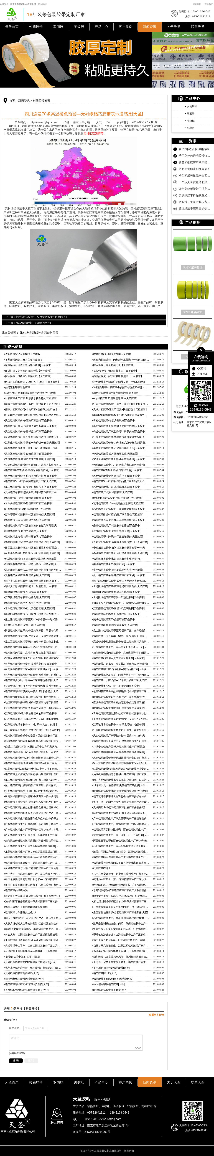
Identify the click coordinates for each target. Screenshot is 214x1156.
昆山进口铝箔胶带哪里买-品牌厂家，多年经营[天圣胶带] (120, 630)
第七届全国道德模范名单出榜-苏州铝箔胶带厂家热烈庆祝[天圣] (120, 901)
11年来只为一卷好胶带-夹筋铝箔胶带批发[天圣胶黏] (120, 785)
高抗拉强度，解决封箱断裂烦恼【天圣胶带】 (117, 376)
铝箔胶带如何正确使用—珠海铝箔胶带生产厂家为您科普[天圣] (32, 862)
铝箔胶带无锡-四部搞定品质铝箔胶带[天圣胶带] (119, 520)
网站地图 (197, 4)
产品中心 (101, 27)
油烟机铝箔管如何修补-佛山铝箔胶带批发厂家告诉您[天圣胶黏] (120, 774)
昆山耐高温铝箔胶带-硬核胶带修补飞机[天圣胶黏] (32, 730)
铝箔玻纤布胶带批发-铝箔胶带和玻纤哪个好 (117, 558)
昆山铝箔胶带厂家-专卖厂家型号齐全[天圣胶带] (30, 486)
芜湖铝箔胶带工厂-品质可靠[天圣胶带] (114, 619)
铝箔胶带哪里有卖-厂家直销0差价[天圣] (26, 984)
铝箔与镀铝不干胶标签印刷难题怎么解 (26, 906)
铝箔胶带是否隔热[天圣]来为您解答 (112, 978)
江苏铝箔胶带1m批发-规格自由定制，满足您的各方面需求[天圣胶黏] (32, 768)
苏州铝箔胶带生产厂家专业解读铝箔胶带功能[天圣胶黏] (32, 846)
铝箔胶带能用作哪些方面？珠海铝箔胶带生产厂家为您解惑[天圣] (120, 857)
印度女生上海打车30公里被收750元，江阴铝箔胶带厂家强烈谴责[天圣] (120, 895)
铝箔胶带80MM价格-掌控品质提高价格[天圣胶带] (31, 470)
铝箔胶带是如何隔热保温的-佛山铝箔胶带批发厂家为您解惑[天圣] (32, 774)
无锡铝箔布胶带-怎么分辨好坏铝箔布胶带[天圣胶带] (32, 492)
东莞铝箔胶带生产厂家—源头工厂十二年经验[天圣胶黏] (120, 835)
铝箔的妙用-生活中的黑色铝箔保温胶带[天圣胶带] (32, 542)
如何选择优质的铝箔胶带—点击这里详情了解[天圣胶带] (120, 652)
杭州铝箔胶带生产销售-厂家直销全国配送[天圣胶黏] (120, 813)
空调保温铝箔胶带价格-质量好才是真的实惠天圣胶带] (32, 464)
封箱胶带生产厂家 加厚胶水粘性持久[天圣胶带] (30, 398)
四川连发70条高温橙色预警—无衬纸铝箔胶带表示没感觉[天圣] (120, 956)
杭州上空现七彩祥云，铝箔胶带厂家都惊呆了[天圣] (32, 967)
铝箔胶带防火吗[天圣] (104, 973)
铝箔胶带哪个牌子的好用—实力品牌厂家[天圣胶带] (120, 669)
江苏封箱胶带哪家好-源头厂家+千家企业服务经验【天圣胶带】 (120, 403)
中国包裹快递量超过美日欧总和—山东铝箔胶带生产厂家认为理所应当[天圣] (32, 879)
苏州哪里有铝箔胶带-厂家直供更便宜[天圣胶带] (119, 508)
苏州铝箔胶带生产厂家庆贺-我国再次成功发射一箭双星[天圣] (120, 918)
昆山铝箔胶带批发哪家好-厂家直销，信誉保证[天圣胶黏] (32, 785)
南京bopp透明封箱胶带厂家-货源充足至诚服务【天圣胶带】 (120, 415)
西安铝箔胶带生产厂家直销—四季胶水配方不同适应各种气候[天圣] (32, 835)
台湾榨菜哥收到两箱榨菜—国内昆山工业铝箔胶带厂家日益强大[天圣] (32, 951)
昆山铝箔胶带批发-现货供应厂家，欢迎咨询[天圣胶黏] (32, 779)
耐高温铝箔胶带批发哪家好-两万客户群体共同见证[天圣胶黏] (32, 796)
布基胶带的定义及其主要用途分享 (23, 359)
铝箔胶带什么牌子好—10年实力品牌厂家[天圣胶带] (120, 680)
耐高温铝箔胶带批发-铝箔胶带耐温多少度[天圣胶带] (32, 547)
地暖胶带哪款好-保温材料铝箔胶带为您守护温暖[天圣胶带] (32, 702)
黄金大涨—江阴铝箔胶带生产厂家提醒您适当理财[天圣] (32, 934)
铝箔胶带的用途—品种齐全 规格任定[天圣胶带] (30, 652)
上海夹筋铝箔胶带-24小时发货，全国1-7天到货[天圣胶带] (120, 719)
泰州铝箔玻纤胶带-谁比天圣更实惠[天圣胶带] (29, 608)
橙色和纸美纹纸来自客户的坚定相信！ (195, 175)
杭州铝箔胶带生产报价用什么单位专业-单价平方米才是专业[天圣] (32, 818)
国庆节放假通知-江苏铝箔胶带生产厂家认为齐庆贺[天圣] (32, 918)
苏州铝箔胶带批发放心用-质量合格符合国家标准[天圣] (32, 807)
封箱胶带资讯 (41, 100)
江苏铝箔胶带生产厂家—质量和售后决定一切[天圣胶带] (120, 647)
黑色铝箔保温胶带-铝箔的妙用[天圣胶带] (27, 575)
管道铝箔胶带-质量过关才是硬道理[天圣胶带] (29, 459)
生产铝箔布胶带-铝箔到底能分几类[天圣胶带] (117, 569)
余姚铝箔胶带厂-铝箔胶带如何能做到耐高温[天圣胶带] (32, 525)
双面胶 (58, 27)
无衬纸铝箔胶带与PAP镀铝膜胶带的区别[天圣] (30, 962)
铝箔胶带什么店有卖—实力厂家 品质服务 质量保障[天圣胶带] (120, 636)
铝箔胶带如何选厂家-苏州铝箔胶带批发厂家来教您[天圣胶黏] (32, 752)
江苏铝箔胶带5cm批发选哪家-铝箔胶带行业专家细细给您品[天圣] (120, 768)
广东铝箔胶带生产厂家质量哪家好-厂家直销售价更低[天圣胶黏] (120, 818)
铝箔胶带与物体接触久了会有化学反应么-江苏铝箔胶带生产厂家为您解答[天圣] (120, 862)
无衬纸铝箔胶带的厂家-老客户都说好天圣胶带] (118, 464)
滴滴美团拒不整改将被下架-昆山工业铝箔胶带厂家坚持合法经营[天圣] (120, 951)
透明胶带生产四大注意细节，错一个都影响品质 (119, 381)
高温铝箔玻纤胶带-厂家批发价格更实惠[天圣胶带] (120, 553)
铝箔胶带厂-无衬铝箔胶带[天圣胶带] (112, 492)
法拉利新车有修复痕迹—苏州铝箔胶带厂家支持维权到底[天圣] (32, 901)
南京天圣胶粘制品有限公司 (23, 4)
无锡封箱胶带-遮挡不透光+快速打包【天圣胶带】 (120, 409)
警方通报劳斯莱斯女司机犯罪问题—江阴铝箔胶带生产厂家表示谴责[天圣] (120, 929)
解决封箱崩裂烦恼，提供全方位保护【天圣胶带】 (32, 381)
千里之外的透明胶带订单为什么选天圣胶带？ (195, 155)
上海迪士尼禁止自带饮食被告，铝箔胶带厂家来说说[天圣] (120, 962)
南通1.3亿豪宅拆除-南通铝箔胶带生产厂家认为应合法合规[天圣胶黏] (32, 746)
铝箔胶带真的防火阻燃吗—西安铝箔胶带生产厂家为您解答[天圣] (120, 829)
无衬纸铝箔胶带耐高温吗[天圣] (21, 973)
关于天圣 (173, 27)
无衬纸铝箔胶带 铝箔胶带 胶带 (39, 332)
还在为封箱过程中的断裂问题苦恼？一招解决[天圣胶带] (120, 359)
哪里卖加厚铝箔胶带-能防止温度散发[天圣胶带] (30, 586)
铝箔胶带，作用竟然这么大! (20, 912)
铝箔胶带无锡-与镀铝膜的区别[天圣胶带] (27, 520)
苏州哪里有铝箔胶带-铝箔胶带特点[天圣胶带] (29, 514)
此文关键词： (10, 332)
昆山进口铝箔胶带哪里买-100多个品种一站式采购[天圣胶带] (32, 619)
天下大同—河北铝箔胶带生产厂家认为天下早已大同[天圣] (32, 873)
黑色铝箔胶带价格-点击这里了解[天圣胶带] (116, 475)
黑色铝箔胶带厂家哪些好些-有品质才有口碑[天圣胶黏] (120, 735)
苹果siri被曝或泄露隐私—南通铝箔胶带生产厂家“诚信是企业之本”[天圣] (32, 929)
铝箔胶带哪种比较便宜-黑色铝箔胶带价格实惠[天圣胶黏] (120, 752)
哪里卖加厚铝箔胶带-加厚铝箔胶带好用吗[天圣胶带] (32, 580)
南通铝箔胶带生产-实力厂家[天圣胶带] (114, 564)
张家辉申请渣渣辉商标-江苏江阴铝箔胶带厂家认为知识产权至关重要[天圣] (32, 940)
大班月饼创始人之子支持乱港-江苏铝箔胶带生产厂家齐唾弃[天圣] (32, 923)
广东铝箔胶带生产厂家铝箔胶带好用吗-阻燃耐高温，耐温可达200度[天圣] (120, 824)
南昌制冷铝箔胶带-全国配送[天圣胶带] (25, 591)
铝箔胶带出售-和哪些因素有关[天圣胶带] (115, 625)
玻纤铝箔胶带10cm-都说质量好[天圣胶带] (27, 508)
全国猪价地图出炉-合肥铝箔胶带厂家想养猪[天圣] (120, 912)
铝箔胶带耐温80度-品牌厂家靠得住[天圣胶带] (117, 514)
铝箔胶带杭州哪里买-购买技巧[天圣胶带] (27, 602)
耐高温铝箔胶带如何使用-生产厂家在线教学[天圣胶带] (120, 696)
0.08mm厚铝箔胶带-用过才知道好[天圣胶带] (117, 497)
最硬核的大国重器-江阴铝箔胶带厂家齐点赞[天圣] (32, 895)
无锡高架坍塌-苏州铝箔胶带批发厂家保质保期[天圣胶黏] (120, 807)
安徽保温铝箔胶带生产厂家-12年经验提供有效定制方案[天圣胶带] (32, 658)
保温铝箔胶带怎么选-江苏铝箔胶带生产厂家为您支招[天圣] (32, 868)
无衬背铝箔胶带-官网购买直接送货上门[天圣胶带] (120, 542)
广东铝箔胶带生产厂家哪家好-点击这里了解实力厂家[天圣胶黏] (32, 824)
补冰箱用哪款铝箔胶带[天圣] (108, 984)
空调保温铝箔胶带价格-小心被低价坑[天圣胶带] (119, 459)
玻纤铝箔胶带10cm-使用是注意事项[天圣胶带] (118, 503)
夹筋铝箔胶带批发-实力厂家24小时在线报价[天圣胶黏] (32, 790)
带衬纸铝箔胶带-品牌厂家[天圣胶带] (24, 625)
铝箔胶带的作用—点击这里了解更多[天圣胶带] (118, 658)
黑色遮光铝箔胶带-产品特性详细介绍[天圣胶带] (119, 448)
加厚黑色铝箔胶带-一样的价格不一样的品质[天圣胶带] (32, 564)
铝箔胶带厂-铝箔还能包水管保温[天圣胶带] (28, 497)
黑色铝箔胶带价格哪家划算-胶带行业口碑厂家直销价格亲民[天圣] (120, 757)
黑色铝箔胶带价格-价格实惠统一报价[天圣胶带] (30, 475)
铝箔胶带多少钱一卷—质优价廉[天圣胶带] (116, 685)
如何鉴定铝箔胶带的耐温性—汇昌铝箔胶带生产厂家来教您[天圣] (32, 857)
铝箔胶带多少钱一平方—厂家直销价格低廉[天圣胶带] (32, 680)
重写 (31, 1060)
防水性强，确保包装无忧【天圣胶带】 (114, 365)
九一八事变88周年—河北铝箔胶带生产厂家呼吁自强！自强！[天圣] (120, 873)
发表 (16, 1060)
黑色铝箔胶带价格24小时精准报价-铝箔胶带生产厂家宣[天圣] (32, 757)
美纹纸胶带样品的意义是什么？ (195, 195)
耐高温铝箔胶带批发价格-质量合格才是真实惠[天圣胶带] (120, 707)
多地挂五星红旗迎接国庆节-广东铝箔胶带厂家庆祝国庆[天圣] (32, 884)
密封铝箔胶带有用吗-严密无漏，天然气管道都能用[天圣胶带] (32, 636)
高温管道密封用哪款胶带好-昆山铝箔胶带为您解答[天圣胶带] (120, 641)
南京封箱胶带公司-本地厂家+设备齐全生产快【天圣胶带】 (32, 409)
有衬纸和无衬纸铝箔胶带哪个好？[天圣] (26, 989)
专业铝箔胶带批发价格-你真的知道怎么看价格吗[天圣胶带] (32, 707)
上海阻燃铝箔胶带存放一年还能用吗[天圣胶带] (118, 597)
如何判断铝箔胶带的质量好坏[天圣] (24, 978)
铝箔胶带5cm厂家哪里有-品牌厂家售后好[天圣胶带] (120, 481)
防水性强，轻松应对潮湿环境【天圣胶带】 (28, 376)
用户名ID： (15, 1028)
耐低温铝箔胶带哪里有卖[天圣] (109, 989)
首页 (12, 100)
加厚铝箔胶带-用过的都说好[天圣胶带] (25, 531)
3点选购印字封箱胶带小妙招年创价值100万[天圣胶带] (120, 387)
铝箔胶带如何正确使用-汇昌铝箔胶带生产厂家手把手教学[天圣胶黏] (120, 741)
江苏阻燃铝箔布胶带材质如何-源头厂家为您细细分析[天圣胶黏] (120, 730)
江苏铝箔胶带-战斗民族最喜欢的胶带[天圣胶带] (30, 713)
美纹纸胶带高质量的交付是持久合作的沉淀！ (195, 208)
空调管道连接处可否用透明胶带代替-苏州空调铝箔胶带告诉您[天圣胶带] (32, 685)
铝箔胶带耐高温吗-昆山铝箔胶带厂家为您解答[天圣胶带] (32, 696)
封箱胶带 (36, 27)
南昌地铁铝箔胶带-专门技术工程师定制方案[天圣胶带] (32, 614)
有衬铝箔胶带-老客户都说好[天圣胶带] (114, 420)
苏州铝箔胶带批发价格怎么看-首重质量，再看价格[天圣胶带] (32, 674)
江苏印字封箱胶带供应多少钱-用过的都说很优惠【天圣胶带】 (32, 415)
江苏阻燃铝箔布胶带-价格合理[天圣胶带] (27, 597)
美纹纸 (79, 27)
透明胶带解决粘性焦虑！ (194, 168)
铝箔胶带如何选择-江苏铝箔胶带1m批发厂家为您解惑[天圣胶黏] (32, 763)
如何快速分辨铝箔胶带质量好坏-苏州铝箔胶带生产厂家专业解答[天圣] (32, 840)
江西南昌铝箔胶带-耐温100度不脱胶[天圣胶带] (118, 608)
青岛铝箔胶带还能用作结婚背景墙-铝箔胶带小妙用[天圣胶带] (120, 713)
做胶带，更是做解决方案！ (195, 201)
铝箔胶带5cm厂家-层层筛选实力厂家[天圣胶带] (30, 481)
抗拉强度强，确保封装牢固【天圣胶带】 (115, 370)
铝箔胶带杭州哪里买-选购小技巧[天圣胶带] (116, 614)
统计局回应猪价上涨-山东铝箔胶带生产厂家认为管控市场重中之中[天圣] (120, 879)
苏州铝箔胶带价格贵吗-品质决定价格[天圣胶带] (30, 663)
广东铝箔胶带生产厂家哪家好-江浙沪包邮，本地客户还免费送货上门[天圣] (32, 829)
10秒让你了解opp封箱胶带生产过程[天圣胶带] (30, 392)
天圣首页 (12, 27)
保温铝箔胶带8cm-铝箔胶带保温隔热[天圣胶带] (30, 558)
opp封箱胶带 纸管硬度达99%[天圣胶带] (114, 398)
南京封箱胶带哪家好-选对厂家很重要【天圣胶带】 (32, 403)
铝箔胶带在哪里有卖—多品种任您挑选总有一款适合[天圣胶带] (32, 647)
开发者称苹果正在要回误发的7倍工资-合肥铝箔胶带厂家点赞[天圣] (120, 906)
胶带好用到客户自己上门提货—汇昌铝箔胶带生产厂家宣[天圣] (120, 851)
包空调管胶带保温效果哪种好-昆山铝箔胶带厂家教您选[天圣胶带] (120, 691)
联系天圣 (198, 27)
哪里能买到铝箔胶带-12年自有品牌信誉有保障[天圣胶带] (120, 580)
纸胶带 (191, 127)
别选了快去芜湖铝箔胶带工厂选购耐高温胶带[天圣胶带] (120, 602)
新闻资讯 (149, 27)
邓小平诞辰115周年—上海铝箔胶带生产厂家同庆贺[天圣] (120, 940)
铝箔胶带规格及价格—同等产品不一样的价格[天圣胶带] (120, 674)
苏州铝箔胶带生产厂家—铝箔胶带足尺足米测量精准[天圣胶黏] (120, 846)
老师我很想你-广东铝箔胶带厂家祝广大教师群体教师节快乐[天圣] (120, 890)
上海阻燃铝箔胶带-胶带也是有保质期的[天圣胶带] (120, 586)
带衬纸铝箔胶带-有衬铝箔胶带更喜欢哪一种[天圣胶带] (120, 547)
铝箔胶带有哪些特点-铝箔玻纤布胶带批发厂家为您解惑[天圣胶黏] (32, 801)
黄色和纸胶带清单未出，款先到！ (195, 162)
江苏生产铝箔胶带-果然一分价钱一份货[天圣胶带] (32, 442)
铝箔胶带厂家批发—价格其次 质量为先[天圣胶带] (120, 663)
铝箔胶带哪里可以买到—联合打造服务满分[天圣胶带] (32, 691)
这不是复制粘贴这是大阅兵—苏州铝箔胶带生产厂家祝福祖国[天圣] (120, 923)
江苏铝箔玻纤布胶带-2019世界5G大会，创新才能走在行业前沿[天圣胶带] (32, 724)
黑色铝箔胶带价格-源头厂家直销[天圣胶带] (28, 420)
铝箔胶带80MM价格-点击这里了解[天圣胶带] (117, 470)
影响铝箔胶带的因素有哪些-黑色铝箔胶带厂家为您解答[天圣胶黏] (32, 741)
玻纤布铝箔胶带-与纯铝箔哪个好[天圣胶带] (116, 531)
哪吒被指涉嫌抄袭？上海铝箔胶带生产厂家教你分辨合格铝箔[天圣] (120, 934)
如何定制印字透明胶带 (17, 387)
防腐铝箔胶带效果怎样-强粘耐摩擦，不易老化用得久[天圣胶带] (32, 630)
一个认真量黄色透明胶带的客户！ (195, 182)
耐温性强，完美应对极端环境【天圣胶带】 (28, 370)
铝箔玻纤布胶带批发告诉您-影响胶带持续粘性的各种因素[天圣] (120, 796)
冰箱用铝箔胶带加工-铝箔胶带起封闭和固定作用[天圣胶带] (32, 569)
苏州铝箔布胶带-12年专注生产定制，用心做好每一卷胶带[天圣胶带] (32, 719)
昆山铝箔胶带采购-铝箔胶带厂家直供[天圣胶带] (119, 575)
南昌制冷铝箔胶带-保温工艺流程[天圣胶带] (116, 591)
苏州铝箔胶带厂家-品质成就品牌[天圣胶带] (116, 486)
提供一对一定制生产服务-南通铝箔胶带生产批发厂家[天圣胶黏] (120, 801)
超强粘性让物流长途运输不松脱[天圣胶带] (28, 365)
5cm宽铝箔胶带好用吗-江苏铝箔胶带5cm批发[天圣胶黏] (120, 763)
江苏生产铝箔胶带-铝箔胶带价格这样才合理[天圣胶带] (120, 437)
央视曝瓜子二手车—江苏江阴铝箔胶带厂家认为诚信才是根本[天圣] (32, 945)
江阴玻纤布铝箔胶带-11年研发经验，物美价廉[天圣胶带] (120, 724)
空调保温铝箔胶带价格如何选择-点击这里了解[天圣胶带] (120, 702)
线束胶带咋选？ (101, 868)
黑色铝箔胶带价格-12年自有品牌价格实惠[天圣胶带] (120, 442)
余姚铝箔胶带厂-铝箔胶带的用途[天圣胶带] (116, 525)
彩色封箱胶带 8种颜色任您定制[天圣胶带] (115, 392)
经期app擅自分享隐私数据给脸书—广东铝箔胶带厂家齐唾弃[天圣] (120, 884)
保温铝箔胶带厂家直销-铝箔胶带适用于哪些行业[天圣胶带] (32, 437)
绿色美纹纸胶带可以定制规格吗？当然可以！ (195, 188)
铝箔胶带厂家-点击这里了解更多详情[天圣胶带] (30, 426)
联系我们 (209, 4)
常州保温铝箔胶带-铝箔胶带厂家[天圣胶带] (28, 503)
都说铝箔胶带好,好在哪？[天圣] (22, 956)
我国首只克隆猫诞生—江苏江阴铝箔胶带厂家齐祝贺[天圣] (120, 945)
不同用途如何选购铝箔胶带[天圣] (111, 967)
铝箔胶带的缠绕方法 (16, 890)
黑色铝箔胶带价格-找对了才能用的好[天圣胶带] (119, 426)
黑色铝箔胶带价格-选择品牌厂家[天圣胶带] (28, 431)
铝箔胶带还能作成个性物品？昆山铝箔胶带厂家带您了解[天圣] (32, 735)
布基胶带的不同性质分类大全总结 (111, 354)
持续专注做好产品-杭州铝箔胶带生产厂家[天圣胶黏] (120, 746)
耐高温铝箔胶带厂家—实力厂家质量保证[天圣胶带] (32, 669)
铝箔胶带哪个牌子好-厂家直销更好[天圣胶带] (117, 536)
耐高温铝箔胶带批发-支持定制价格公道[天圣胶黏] (120, 790)
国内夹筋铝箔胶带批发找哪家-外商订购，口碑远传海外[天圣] (120, 779)
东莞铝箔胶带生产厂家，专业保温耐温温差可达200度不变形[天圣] (32, 851)
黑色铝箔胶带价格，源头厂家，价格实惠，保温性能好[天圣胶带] (32, 448)
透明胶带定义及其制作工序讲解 (22, 354)
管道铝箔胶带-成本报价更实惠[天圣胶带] (115, 453)
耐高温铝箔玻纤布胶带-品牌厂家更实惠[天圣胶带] (32, 553)
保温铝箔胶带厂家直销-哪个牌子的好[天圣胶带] (119, 431)
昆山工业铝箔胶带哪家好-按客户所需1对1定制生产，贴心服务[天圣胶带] (32, 641)
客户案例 (125, 27)
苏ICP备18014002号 (97, 1131)
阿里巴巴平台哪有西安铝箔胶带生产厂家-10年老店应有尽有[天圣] (120, 840)
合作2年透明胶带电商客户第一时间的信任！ (195, 149)
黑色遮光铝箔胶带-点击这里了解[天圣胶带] (28, 453)
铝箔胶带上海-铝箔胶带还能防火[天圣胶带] (28, 536)
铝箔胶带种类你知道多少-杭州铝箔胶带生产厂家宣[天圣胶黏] (32, 813)
